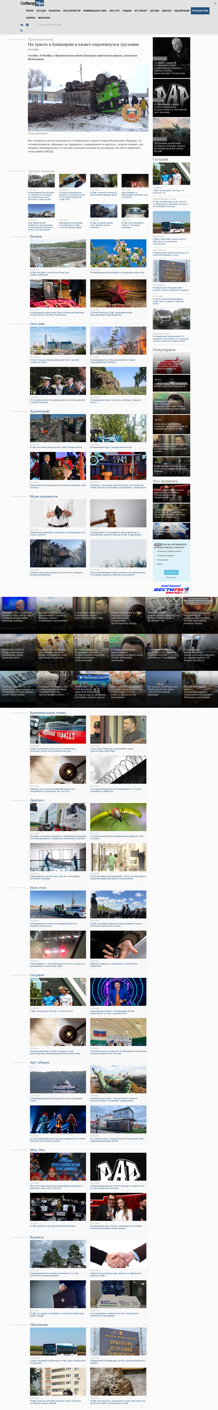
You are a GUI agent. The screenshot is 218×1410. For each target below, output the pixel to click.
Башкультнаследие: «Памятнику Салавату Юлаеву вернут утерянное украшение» (113, 1099)
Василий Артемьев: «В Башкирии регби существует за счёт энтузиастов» (112, 1012)
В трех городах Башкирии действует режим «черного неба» (54, 361)
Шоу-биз (37, 1150)
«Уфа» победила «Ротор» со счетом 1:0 (168, 191)
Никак (158, 564)
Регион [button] (29, 11)
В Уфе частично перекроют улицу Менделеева (56, 447)
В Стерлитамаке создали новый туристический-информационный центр (117, 1139)
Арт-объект (40, 1062)
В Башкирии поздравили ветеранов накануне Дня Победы (58, 486)
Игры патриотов (44, 496)
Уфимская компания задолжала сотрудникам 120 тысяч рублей (57, 533)
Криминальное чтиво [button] (95, 11)
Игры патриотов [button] (72, 11)
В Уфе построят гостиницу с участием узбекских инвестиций (57, 1314)
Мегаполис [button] (44, 18)
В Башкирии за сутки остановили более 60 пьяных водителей (53, 924)
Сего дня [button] (41, 11)
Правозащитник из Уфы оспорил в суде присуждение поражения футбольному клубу (55, 1052)
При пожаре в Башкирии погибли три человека (135, 194)
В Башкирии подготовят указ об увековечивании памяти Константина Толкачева (57, 313)
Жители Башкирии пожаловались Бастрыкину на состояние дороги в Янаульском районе (117, 573)
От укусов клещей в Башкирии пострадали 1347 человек (117, 837)
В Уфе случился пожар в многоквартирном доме (103, 193)
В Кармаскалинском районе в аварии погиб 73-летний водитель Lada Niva (72, 196)
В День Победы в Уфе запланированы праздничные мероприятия (111, 313)
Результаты (171, 577)
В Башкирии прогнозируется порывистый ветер (117, 272)
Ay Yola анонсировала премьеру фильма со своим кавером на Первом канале (57, 1139)
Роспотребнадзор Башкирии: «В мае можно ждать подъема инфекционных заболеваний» (118, 877)
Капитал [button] (30, 18)
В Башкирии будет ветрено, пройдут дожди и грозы (115, 401)
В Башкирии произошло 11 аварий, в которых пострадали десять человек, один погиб (41, 196)
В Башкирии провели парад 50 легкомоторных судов (170, 253)
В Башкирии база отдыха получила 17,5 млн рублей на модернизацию (54, 1274)
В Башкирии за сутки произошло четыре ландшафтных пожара (112, 361)
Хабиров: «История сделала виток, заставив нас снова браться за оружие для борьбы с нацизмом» (118, 486)
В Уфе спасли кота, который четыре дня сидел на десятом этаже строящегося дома (118, 1401)
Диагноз (37, 800)
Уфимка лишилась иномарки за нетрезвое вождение (113, 964)
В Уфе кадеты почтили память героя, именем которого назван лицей (55, 1401)
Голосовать (171, 572)
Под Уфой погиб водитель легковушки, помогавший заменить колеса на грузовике (40, 226)
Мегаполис (39, 1325)
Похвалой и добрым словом (167, 551)
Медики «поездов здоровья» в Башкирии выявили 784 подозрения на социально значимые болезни (58, 837)
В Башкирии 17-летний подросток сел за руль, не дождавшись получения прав (57, 964)
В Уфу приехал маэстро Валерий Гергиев (52, 1226)
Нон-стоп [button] (114, 11)
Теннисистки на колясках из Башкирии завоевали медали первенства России (118, 1052)
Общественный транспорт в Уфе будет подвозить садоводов (169, 241)
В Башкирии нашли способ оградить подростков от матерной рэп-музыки (117, 1186)
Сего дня (37, 324)
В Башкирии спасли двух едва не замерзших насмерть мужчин (55, 877)
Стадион (37, 975)
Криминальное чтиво (48, 713)
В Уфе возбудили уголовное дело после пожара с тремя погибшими (57, 573)
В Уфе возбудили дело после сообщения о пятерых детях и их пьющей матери (170, 204)
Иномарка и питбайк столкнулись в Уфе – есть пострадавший (70, 225)
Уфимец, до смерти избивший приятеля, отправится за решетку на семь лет (52, 790)
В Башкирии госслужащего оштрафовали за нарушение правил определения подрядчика (115, 533)
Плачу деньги (161, 560)
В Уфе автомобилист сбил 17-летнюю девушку (133, 225)
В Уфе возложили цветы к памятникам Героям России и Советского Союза (116, 924)
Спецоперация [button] (181, 11)
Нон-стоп (38, 888)
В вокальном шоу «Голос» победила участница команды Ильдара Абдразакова (116, 1227)
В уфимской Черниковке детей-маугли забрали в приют (171, 288)
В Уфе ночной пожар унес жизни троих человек (101, 225)
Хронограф (39, 411)
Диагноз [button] (166, 11)
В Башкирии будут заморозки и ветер (111, 447)
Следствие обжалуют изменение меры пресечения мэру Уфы (111, 749)
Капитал (37, 1237)
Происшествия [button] (200, 11)
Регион (36, 236)
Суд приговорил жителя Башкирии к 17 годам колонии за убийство (115, 790)
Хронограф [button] (54, 11)
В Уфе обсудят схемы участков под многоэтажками (49, 273)
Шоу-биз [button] (154, 11)
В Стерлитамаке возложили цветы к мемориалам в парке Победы (57, 401)
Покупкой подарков (164, 555)
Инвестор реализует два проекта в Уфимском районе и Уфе (115, 1274)
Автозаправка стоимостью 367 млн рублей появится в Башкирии (114, 1314)
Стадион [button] (127, 11)
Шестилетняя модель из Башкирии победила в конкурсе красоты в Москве (56, 1186)
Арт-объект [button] (141, 11)
